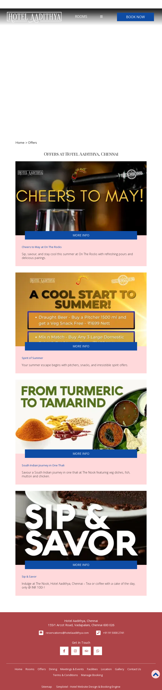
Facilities (92, 669)
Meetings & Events (72, 669)
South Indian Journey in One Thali (43, 465)
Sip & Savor (29, 576)
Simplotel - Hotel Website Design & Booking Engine (88, 687)
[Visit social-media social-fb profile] (64, 651)
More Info (81, 235)
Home (20, 143)
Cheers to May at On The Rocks (42, 247)
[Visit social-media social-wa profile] (98, 651)
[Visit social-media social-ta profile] (86, 651)
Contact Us (134, 669)
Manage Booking (92, 675)
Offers (42, 669)
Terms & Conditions (65, 675)
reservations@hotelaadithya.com (67, 633)
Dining (53, 669)
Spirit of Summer (32, 358)
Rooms (81, 16)
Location (106, 669)
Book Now (135, 17)
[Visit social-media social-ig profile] (75, 651)
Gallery (119, 669)
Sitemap (46, 687)
